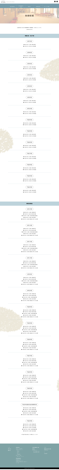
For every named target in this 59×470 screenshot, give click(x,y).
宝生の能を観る (12, 7)
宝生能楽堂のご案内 (18, 460)
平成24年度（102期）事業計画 (29, 191)
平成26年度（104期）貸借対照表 (29, 377)
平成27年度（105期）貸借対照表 (29, 361)
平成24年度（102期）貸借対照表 (29, 410)
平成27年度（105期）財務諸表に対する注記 (29, 366)
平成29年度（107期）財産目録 (29, 332)
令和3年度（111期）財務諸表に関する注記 (29, 268)
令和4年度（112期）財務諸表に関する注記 (29, 252)
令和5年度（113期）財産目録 (29, 234)
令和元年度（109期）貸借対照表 (29, 296)
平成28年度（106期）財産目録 (29, 348)
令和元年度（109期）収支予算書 (29, 114)
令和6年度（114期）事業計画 (29, 56)
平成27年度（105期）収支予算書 (29, 159)
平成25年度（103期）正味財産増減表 (29, 395)
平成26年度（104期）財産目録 (29, 381)
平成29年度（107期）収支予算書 (29, 136)
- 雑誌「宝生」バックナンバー (20, 457)
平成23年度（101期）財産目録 (29, 431)
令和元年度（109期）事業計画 (29, 112)
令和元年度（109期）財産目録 (29, 299)
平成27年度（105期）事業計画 (29, 157)
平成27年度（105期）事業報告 (29, 359)
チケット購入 (17, 463)
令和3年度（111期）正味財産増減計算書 (29, 265)
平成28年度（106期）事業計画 (29, 146)
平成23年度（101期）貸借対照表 (29, 426)
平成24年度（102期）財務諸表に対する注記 (29, 415)
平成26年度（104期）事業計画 (29, 168)
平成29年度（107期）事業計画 (29, 135)
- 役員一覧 (17, 451)
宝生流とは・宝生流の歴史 (19, 449)
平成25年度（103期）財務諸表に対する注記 (29, 399)
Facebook (45, 454)
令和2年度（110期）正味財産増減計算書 (29, 281)
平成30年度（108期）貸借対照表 (29, 312)
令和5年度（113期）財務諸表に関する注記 (29, 236)
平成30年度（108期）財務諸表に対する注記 (29, 317)
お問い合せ (9, 449)
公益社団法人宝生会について (19, 450)
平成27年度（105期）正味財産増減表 (29, 363)
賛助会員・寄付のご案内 (47, 449)
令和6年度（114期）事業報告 (29, 213)
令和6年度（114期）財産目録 (29, 218)
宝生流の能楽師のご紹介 (35, 448)
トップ (9, 448)
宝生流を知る (38, 7)
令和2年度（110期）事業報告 (29, 278)
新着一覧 (9, 451)
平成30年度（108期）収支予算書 (29, 125)
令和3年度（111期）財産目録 (29, 267)
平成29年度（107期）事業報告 (29, 327)
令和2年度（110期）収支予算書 (29, 103)
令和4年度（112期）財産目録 (29, 250)
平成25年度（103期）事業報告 (29, 392)
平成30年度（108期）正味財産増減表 (29, 314)
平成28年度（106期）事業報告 (29, 343)
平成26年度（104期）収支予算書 (29, 170)
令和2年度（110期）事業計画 (29, 101)
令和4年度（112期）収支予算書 (29, 80)
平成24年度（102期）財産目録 (29, 413)
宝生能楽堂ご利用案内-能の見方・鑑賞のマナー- (22, 462)
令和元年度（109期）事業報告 (29, 294)
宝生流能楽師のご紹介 (20, 7)
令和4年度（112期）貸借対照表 (29, 247)
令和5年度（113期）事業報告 (29, 229)
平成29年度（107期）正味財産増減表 (29, 330)
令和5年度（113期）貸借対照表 (29, 231)
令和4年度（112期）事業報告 (29, 245)
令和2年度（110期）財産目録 (29, 283)
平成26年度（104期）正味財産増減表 (29, 379)
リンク (45, 448)
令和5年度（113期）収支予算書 (29, 69)
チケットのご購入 (46, 7)
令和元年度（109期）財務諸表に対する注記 (29, 301)
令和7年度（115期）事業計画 (29, 45)
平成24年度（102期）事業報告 (29, 408)
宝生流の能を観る (18, 459)
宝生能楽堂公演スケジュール (19, 461)
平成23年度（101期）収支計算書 (29, 428)
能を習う (29, 7)
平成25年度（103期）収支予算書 (29, 181)
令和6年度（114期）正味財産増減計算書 (29, 216)
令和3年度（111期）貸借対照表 (29, 263)
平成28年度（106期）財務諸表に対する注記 (29, 350)
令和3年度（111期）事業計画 (29, 90)
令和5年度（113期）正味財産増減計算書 (29, 232)
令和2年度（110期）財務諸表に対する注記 (29, 285)
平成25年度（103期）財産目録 (29, 397)
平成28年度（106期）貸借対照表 (29, 345)
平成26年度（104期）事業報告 (29, 376)
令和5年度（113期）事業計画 (29, 67)
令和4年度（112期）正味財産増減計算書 (29, 249)
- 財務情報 (17, 452)
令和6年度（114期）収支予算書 (29, 58)
